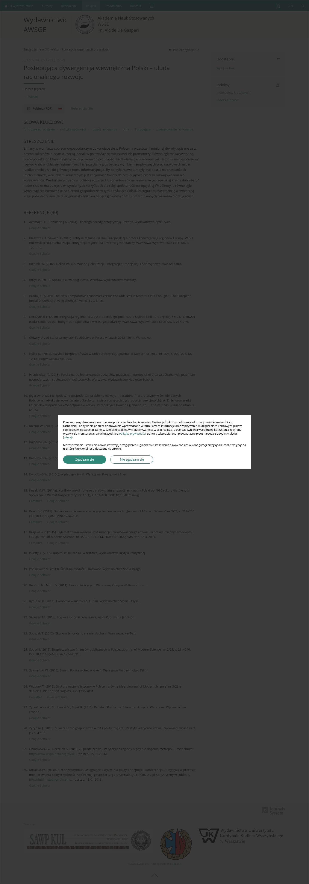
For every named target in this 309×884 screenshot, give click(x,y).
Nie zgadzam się (132, 459)
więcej (68, 437)
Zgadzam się (84, 459)
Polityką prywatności (132, 433)
